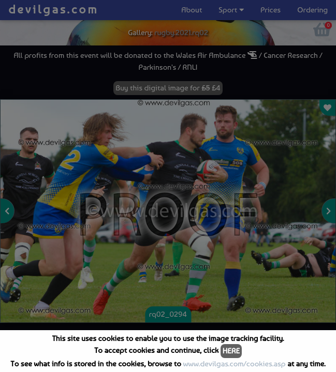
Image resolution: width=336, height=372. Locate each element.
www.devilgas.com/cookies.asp (234, 363)
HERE (231, 350)
